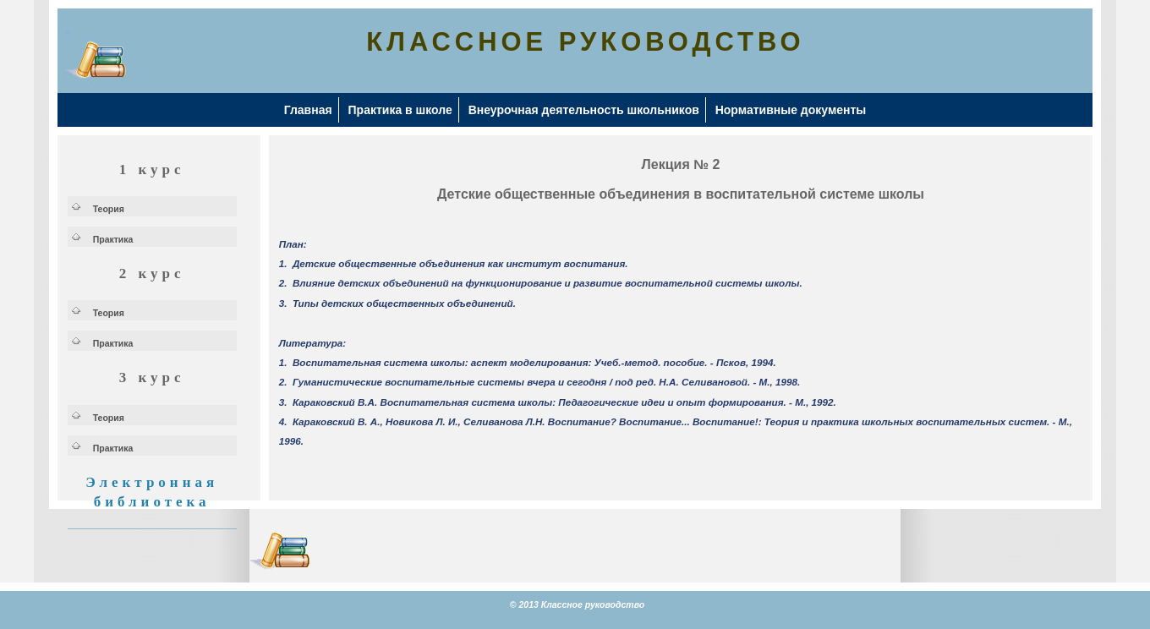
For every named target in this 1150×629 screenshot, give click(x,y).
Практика (113, 239)
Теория (108, 209)
